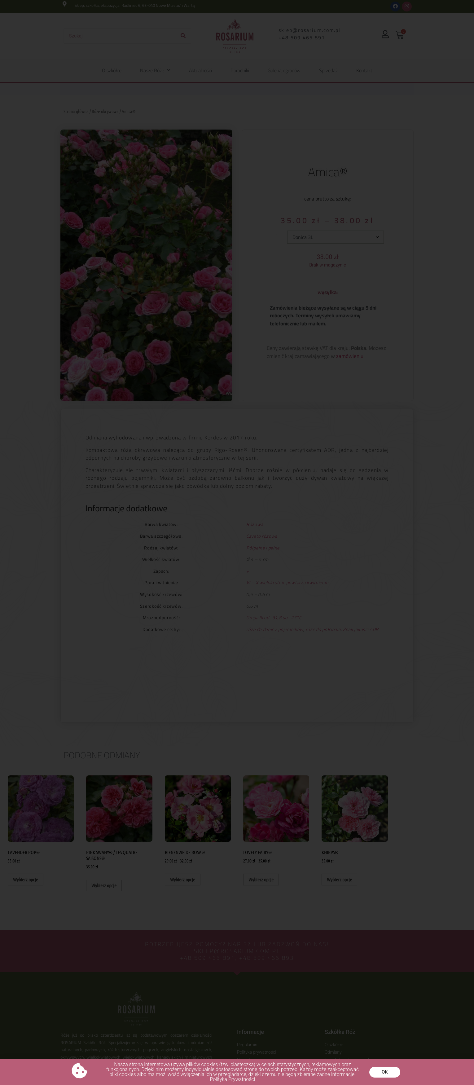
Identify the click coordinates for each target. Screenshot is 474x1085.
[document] (237, 542)
